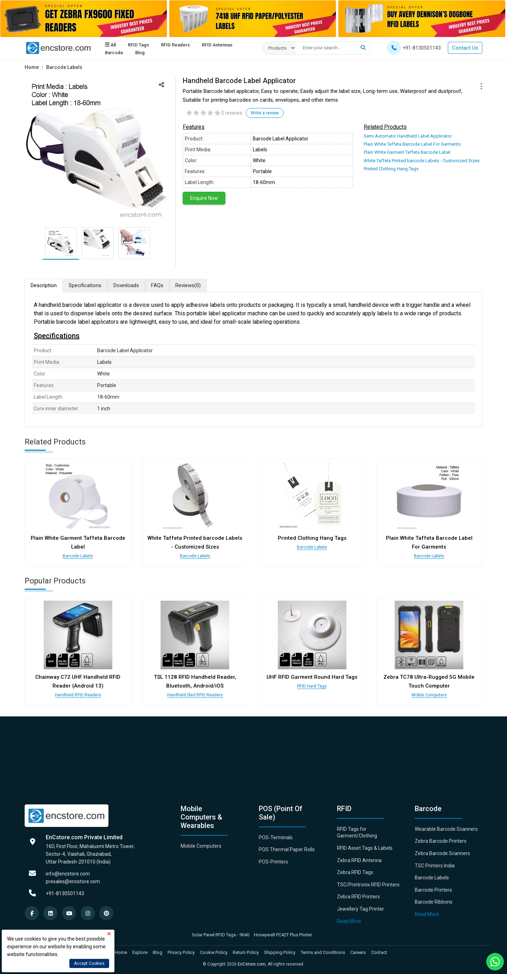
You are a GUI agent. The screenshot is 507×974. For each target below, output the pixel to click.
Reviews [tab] (188, 285)
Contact (379, 952)
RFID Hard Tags (312, 686)
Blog (139, 53)
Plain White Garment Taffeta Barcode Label (407, 152)
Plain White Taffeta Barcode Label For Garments (412, 144)
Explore (140, 952)
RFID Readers (174, 45)
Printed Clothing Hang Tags (391, 168)
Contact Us (465, 48)
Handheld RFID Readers (78, 694)
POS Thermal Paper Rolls (287, 849)
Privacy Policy (181, 952)
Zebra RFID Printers (358, 896)
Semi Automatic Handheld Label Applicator (408, 136)
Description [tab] (44, 285)
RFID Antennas (216, 45)
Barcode (114, 53)
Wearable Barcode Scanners (446, 829)
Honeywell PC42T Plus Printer (283, 934)
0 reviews (231, 113)
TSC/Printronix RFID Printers (368, 884)
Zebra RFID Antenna (359, 860)
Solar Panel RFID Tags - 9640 (220, 934)
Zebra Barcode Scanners (442, 853)
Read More (349, 921)
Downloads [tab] (126, 285)
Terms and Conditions (323, 952)
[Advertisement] (236, 755)
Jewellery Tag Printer (360, 909)
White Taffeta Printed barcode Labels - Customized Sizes (422, 160)
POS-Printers (273, 862)
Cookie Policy (213, 952)
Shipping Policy (279, 952)
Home (32, 67)
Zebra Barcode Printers (441, 841)
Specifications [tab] (85, 285)
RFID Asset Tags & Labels (365, 848)
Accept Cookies (89, 963)
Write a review (265, 112)
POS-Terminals (276, 837)
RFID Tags (138, 45)
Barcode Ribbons (433, 902)
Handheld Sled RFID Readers (195, 694)
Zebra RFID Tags (355, 872)
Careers (358, 952)
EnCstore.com (251, 964)
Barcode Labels (64, 67)
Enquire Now (204, 198)
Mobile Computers (429, 694)
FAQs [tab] (157, 285)
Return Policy (246, 952)
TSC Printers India (435, 865)
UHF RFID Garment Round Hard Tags (312, 677)
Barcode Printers (433, 890)
